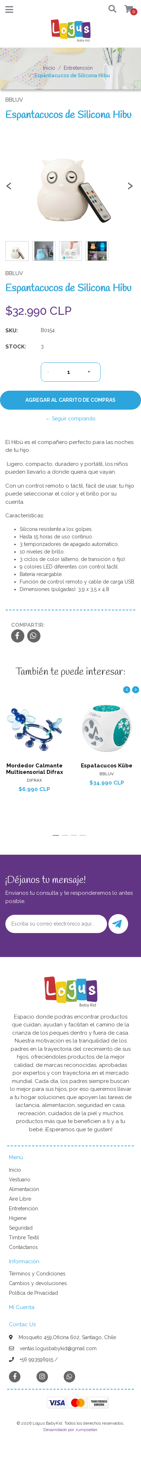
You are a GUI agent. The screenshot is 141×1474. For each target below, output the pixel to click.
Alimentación (24, 1189)
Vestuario (19, 1179)
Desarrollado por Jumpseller (70, 1429)
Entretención (78, 68)
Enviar (117, 923)
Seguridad (21, 1228)
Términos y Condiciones (37, 1274)
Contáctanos (23, 1247)
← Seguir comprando (70, 418)
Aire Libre (20, 1199)
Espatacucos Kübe (106, 765)
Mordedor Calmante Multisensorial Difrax (34, 768)
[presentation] (9, 188)
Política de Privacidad (33, 1293)
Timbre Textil (24, 1237)
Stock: (15, 346)
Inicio (49, 68)
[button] (110, 9)
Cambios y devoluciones (38, 1283)
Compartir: (28, 625)
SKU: (11, 330)
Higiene (17, 1218)
